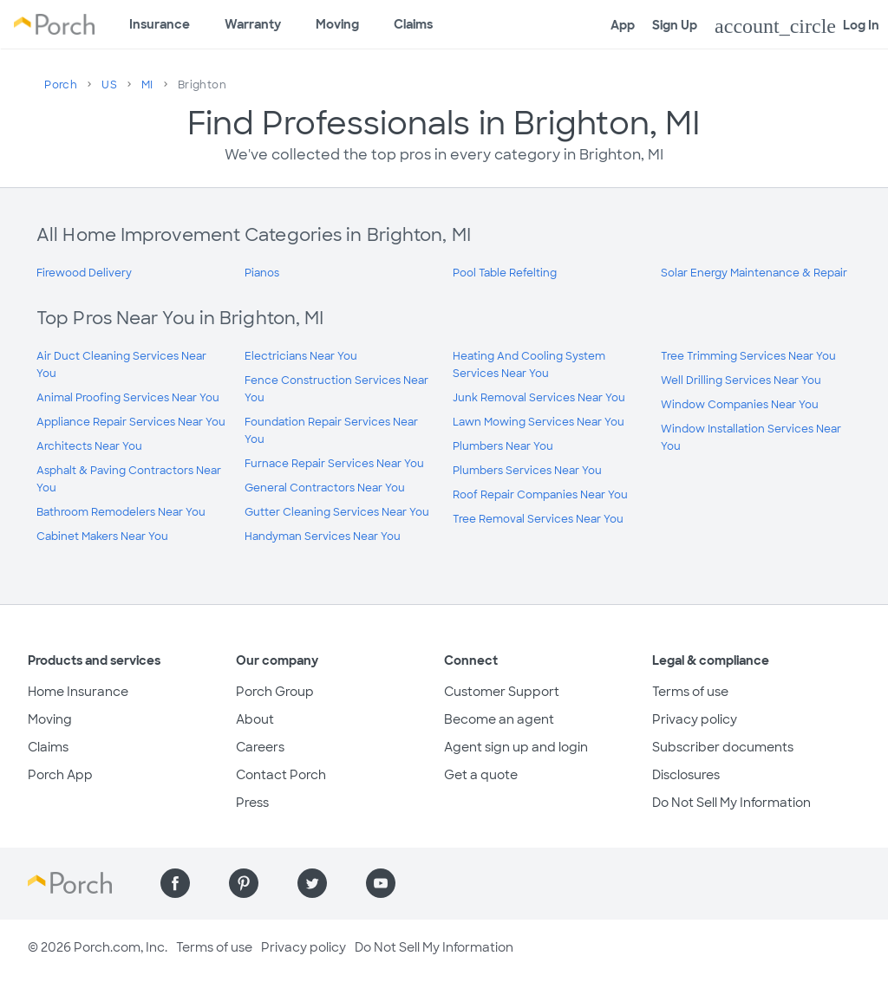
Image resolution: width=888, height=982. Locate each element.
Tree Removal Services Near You (538, 519)
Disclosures (686, 775)
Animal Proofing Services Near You (127, 398)
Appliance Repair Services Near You (130, 422)
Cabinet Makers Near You (102, 536)
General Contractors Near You (325, 488)
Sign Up (674, 25)
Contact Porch (281, 775)
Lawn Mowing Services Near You (538, 422)
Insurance (159, 24)
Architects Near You (89, 446)
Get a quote (481, 775)
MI (147, 85)
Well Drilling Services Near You (741, 380)
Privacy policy (694, 719)
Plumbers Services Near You (527, 471)
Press (252, 802)
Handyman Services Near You (323, 536)
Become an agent (499, 719)
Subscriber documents (722, 747)
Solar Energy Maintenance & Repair (754, 273)
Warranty (253, 24)
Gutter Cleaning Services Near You (337, 512)
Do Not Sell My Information (731, 802)
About (255, 719)
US (109, 85)
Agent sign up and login (516, 747)
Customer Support (501, 691)
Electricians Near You (301, 356)
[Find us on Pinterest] (243, 883)
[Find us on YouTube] (380, 883)
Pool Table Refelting (505, 273)
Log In (797, 26)
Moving (337, 24)
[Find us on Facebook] (175, 883)
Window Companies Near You (740, 405)
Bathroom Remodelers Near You (121, 512)
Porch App (60, 775)
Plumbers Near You (503, 446)
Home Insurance (78, 691)
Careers (260, 747)
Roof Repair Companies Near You (540, 495)
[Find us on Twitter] (312, 883)
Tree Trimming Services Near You (748, 356)
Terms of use (690, 691)
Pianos (262, 273)
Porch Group (275, 691)
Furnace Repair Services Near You (334, 464)
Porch (60, 85)
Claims (413, 24)
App (622, 25)
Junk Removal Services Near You (539, 398)
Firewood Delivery (84, 273)
